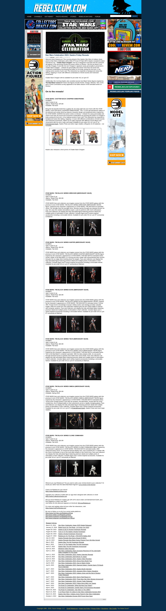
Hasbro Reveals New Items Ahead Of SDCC (72, 538)
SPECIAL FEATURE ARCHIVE (124, 82)
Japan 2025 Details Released (74, 525)
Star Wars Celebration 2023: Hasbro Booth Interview (75, 569)
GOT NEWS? (49, 16)
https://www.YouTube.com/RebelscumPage (59, 513)
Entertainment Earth (52, 124)
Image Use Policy (84, 608)
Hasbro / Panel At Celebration (79, 594)
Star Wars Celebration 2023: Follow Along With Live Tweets (77, 583)
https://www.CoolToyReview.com (56, 508)
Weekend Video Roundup (66, 548)
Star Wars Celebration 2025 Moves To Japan (72, 557)
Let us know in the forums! (87, 484)
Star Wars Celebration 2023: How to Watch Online (74, 563)
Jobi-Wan (52, 57)
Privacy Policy (95, 608)
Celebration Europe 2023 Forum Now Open (75, 596)
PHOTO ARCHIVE (62, 16)
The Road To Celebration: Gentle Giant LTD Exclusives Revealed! (79, 587)
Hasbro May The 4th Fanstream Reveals (71, 542)
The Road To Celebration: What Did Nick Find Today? (75, 585)
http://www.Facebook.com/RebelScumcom (59, 516)
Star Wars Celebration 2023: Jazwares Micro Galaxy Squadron (78, 571)
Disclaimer (104, 608)
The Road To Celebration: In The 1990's (74, 590)
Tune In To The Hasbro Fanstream (71, 531)
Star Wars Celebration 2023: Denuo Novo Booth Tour (75, 561)
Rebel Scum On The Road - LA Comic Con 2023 (73, 527)
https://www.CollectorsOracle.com (56, 496)
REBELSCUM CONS (85, 16)
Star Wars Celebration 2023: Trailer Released (75, 581)
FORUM (97, 16)
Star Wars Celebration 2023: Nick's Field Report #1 (74, 577)
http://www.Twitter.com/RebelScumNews (58, 515)
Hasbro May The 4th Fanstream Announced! (72, 546)
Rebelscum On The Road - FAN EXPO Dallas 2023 (74, 536)
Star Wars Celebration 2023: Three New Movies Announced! (80, 579)
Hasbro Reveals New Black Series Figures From (79, 540)
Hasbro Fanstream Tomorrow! (70, 534)
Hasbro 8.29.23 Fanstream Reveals (72, 529)
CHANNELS (38, 16)
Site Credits (113, 608)
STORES (73, 16)
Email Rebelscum (72, 608)
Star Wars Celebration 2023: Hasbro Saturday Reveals (75, 554)
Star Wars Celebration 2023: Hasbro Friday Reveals (67, 55)
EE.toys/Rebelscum (84, 503)
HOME (29, 16)
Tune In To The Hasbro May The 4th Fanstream (73, 544)
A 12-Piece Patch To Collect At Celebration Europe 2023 (79, 592)
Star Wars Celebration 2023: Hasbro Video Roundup (75, 559)
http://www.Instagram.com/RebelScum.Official (60, 518)
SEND (104, 599)
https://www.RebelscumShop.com (56, 491)
